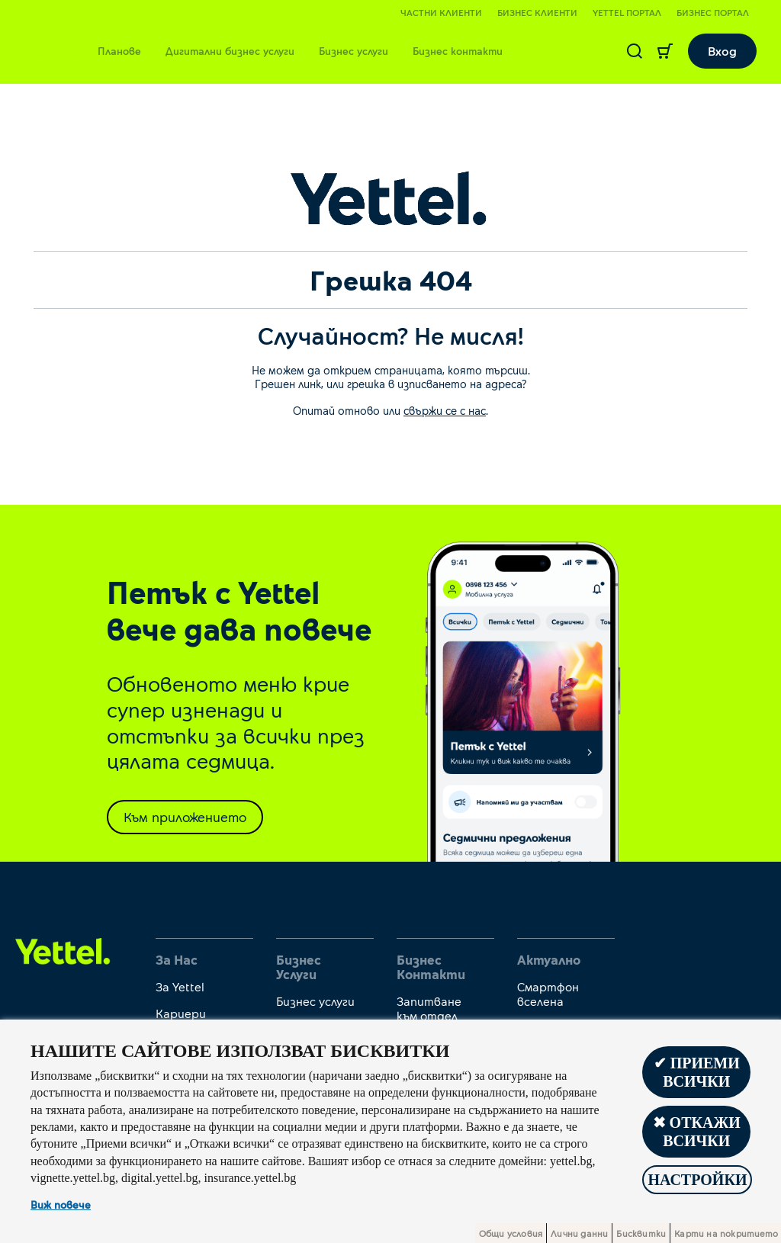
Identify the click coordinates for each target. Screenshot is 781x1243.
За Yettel (180, 986)
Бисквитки (641, 1233)
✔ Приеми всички (697, 1072)
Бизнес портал (713, 12)
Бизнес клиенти (537, 12)
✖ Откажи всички (697, 1131)
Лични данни (579, 1233)
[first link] (63, 949)
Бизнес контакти (458, 50)
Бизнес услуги (353, 50)
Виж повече (61, 1204)
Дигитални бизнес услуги (230, 50)
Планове (119, 50)
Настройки (697, 1179)
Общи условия (510, 1233)
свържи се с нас (444, 410)
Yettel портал (627, 12)
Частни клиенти (441, 12)
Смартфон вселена (548, 993)
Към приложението (185, 816)
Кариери (181, 1013)
